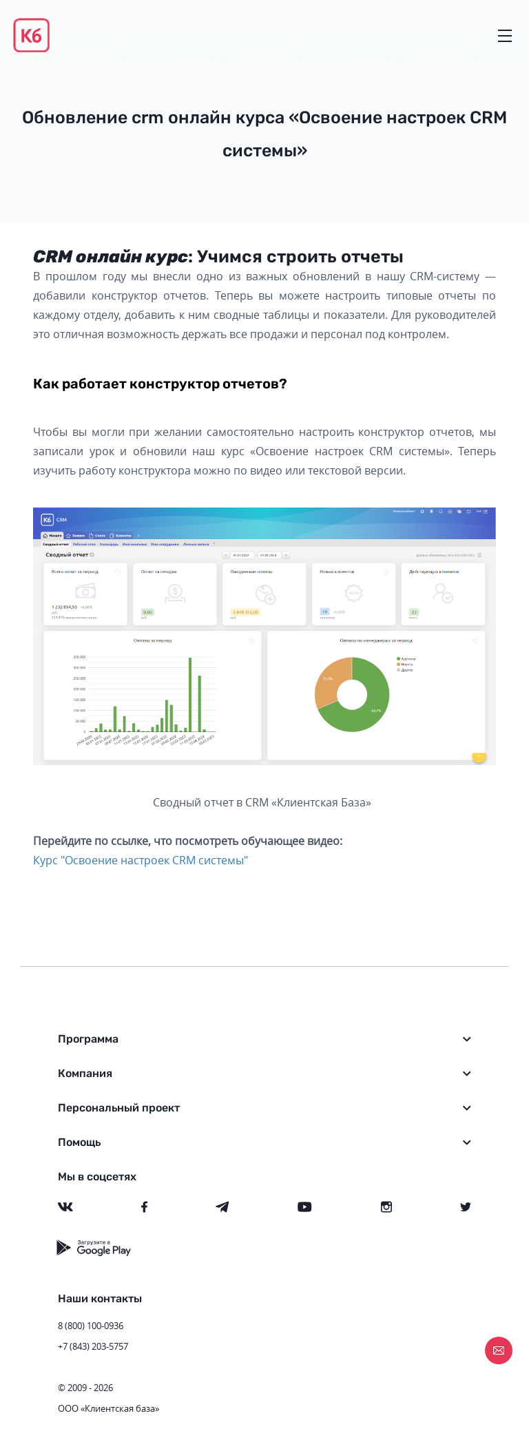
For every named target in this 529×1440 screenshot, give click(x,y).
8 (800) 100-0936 (90, 1325)
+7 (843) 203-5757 (93, 1346)
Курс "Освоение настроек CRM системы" (140, 860)
